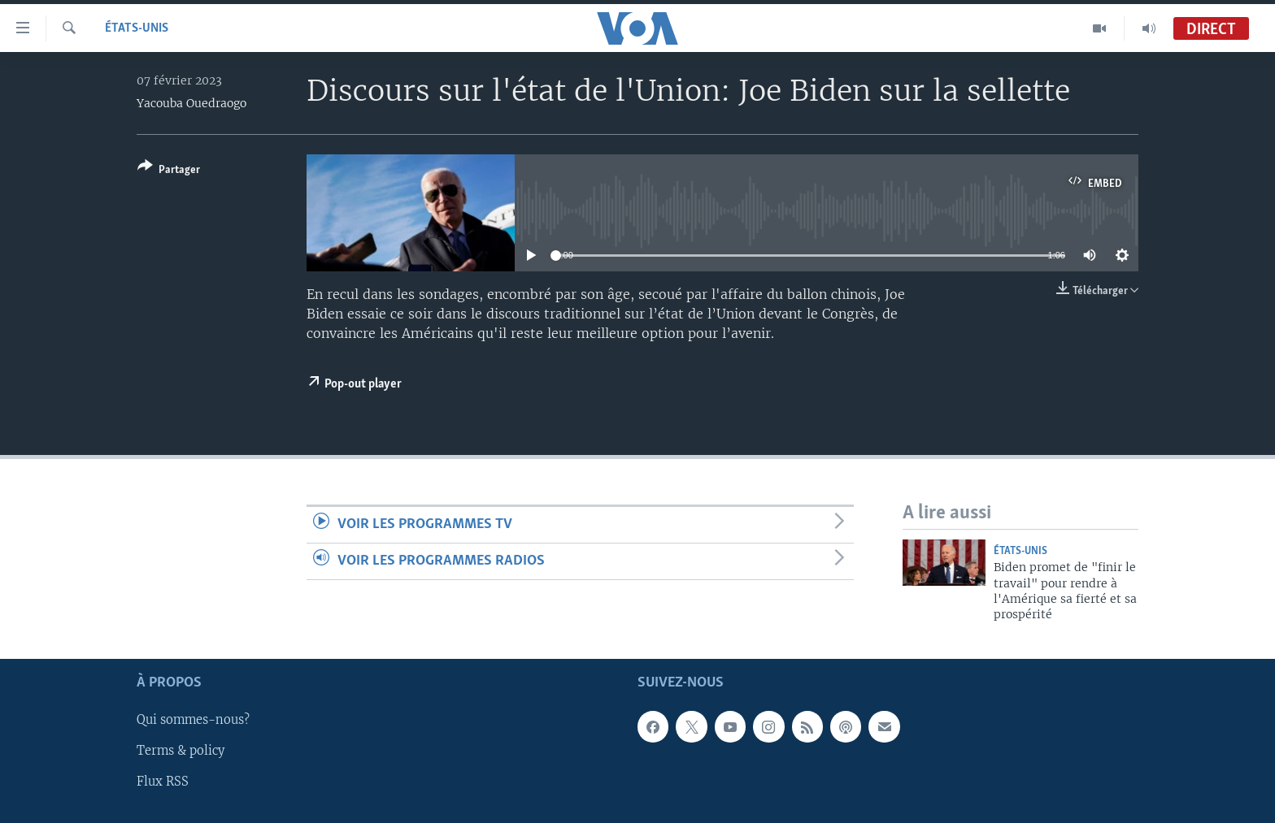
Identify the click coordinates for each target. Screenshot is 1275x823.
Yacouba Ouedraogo (191, 103)
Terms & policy (180, 750)
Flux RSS (163, 781)
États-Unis (136, 28)
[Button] (168, 171)
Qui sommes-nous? (193, 720)
